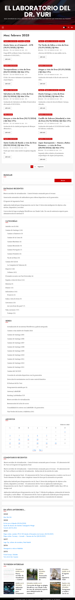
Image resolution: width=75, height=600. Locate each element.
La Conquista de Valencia (15, 265)
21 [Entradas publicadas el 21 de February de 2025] (46, 443)
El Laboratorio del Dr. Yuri (37, 11)
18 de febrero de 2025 (52, 74)
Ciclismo (21, 41)
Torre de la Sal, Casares (11, 557)
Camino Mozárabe (13, 246)
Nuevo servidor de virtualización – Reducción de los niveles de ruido (34, 471)
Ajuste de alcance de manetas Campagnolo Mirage (19, 526)
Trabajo (10, 313)
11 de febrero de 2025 (52, 123)
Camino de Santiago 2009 (15, 351)
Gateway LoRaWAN (13, 391)
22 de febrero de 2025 (17, 50)
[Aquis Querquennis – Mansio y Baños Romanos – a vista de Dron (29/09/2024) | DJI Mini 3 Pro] (54, 139)
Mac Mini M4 (7, 517)
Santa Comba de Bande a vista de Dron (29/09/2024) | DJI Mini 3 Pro (20, 144)
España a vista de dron (10, 41)
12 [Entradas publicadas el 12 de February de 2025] (28, 439)
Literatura (9, 303)
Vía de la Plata (12, 258)
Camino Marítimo (13, 242)
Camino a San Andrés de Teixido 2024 (20, 331)
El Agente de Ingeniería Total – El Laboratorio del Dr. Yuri (23, 475)
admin (7, 50)
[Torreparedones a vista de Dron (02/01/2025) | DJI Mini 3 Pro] (20, 65)
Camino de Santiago (12, 230)
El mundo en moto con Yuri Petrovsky (18, 276)
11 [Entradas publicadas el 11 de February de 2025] (19, 439)
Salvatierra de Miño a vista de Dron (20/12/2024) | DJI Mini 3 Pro (18, 95)
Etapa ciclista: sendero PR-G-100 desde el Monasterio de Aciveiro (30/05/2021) (28, 534)
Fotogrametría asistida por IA (17, 387)
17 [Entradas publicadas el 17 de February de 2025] (10, 443)
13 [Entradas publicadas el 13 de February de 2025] (37, 439)
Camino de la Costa (13, 238)
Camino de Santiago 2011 (15, 359)
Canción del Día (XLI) (10, 528)
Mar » (41, 450)
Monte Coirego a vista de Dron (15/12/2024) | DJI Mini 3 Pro (51, 95)
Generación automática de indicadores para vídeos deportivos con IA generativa (31, 197)
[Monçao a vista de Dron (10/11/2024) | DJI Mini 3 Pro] (20, 114)
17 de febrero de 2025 (17, 99)
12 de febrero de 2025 (17, 123)
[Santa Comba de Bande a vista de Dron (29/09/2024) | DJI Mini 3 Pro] (20, 139)
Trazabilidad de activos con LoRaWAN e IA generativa (25, 408)
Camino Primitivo (13, 254)
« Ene (34, 450)
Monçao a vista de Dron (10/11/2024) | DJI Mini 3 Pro (20, 119)
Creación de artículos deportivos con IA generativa (24, 375)
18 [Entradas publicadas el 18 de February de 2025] (19, 443)
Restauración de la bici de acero (18, 403)
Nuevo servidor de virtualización (18, 400)
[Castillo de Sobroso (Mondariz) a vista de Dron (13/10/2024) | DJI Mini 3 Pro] (54, 114)
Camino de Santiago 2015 (15, 367)
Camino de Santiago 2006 (15, 339)
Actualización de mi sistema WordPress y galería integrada (27, 327)
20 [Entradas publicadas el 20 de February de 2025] (37, 443)
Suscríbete (72, 27)
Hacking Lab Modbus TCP (16, 395)
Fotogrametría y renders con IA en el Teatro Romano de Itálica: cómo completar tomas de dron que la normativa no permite (37, 476)
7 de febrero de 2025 (17, 148)
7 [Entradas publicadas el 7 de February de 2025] (46, 436)
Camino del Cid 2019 (14, 371)
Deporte (27, 41)
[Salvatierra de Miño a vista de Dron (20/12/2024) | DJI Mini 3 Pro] (20, 90)
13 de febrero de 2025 (52, 99)
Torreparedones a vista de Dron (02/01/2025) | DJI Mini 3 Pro (17, 70)
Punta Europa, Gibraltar (11, 555)
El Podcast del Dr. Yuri (14, 383)
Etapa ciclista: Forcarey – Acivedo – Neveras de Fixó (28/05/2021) (25, 536)
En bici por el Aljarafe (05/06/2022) (15, 523)
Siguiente (41, 167)
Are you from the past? (15, 306)
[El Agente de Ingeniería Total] (55, 574)
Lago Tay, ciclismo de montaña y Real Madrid (17, 542)
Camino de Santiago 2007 (15, 343)
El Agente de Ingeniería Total (14, 201)
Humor (7, 288)
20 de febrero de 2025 (17, 74)
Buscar (8, 175)
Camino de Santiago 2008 (15, 347)
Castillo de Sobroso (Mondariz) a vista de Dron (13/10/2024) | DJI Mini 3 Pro (54, 119)
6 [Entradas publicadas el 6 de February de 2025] (37, 436)
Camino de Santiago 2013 (15, 363)
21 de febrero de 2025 (52, 50)
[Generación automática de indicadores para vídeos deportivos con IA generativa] (32, 574)
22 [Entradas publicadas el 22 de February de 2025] (56, 443)
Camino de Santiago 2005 (15, 335)
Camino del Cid (10, 262)
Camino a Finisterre (14, 234)
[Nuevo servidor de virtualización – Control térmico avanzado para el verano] (9, 574)
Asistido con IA (10, 226)
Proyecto (10, 295)
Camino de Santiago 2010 (15, 355)
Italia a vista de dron (12, 299)
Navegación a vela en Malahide (13, 548)
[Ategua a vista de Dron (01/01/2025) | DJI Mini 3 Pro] (54, 65)
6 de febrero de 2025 (52, 150)
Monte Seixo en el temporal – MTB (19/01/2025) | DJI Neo (18, 46)
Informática (9, 292)
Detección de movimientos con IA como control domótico (26, 379)
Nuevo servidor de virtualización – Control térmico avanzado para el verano (29, 193)
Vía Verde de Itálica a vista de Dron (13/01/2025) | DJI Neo (53, 46)
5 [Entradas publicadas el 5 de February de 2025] (28, 436)
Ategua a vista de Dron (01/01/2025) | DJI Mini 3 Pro (54, 70)
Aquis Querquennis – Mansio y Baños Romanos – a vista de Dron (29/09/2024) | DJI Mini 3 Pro (54, 145)
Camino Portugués (13, 250)
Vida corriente (8, 114)
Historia (8, 284)
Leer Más (7, 59)
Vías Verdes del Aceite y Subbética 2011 (20, 412)
